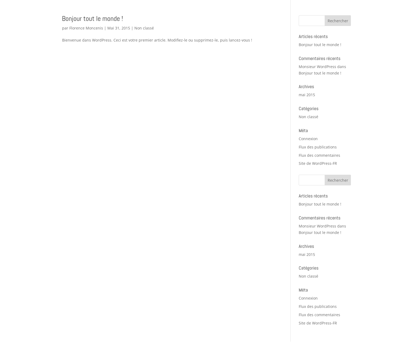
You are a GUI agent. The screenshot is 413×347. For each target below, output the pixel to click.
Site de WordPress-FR (318, 163)
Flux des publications (318, 147)
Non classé (144, 28)
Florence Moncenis (86, 28)
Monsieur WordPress (317, 66)
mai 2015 (307, 94)
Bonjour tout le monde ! (92, 18)
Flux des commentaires (319, 155)
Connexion (308, 138)
